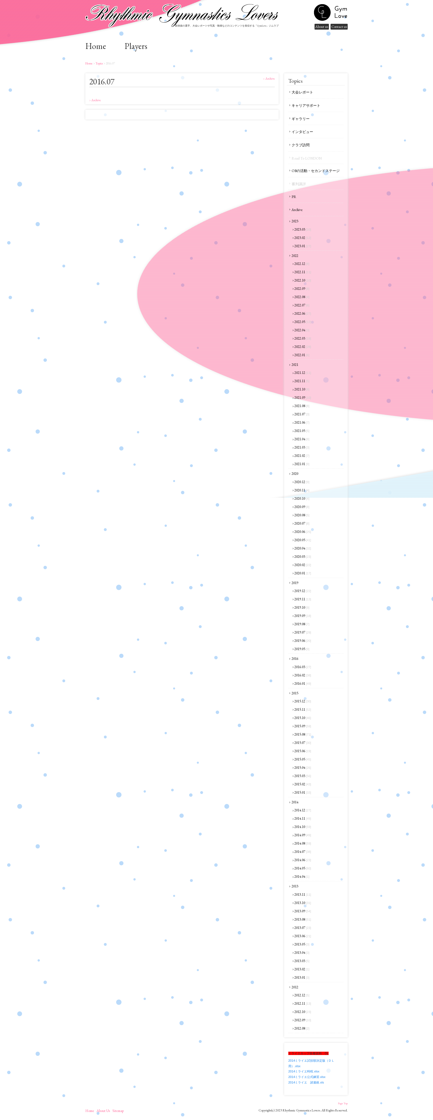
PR (294, 196)
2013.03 (301, 960)
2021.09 (302, 397)
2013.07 (302, 927)
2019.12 (302, 590)
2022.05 (302, 321)
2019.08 (301, 624)
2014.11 (302, 818)
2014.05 (302, 868)
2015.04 (302, 767)
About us (321, 26)
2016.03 (302, 667)
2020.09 (301, 506)
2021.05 (301, 430)
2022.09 (301, 288)
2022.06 (302, 313)
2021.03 (301, 447)
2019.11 (302, 599)
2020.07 (301, 523)
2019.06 (302, 640)
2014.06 (302, 860)
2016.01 (302, 683)
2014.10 (302, 826)
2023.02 (302, 237)
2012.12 (301, 995)
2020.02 (302, 564)
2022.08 (301, 297)
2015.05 (302, 759)
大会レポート (302, 92)
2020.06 (302, 531)
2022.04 (301, 330)
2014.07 (302, 851)
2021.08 (301, 405)
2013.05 (301, 944)
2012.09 (302, 1020)
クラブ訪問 (301, 145)
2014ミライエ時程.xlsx (303, 1071)
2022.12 (301, 263)
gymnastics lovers (330, 12)
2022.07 (301, 305)
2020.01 (302, 573)
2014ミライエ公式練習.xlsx (306, 1077)
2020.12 (301, 482)
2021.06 (301, 422)
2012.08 (301, 1028)
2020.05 (302, 540)
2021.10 (301, 389)
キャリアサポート (306, 105)
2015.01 (302, 792)
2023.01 (302, 246)
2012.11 (302, 1003)
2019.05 (301, 649)
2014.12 (302, 810)
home (95, 46)
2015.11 (302, 709)
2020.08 (301, 515)
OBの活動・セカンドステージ (316, 170)
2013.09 (302, 911)
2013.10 (302, 902)
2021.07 (301, 414)
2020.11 (301, 490)
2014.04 (301, 876)
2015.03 (302, 775)
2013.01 (301, 977)
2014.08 (302, 843)
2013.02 (301, 969)
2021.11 (301, 381)
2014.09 (302, 835)
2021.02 (301, 455)
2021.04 (301, 439)
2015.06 (302, 751)
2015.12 (302, 701)
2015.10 (302, 717)
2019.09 (302, 615)
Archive (297, 209)
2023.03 (302, 229)
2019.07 (302, 632)
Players (136, 46)
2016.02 (302, 675)
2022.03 (302, 338)
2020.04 (302, 548)
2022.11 (302, 272)
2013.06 (302, 936)
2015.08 (302, 734)
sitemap (118, 1110)
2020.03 (302, 556)
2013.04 (301, 952)
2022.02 (302, 346)
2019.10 (301, 607)
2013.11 (302, 894)
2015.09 (302, 726)
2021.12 (302, 372)
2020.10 (301, 498)
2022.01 (301, 355)
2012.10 (302, 1011)
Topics (99, 63)
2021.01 (301, 464)
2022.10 (302, 280)
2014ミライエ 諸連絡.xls (306, 1082)
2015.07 (302, 742)
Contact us (339, 26)
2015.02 (302, 784)
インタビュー (302, 131)
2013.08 (302, 919)
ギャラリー (301, 118)
